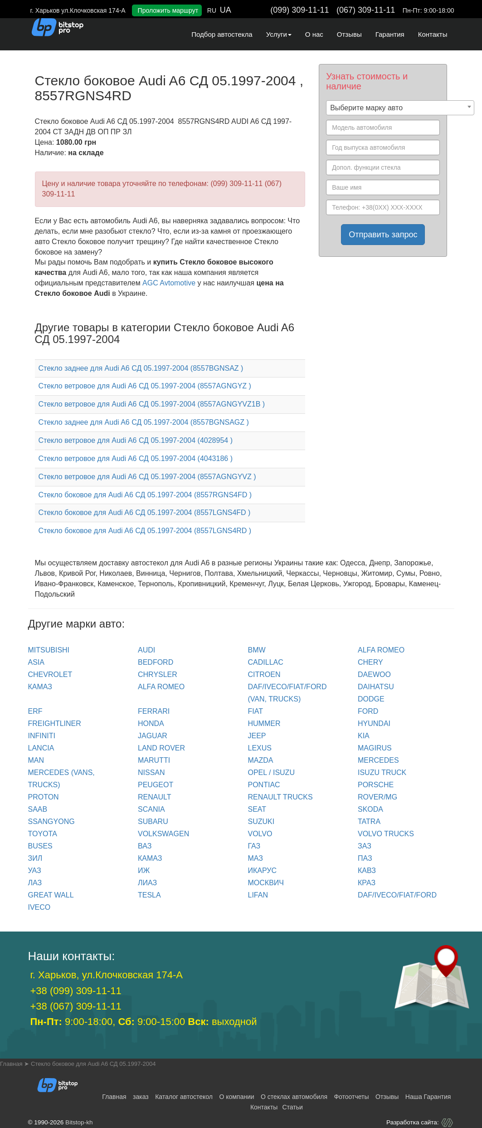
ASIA (36, 662)
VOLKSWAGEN (163, 834)
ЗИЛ (35, 858)
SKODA (370, 809)
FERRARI (154, 711)
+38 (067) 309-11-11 (76, 1006)
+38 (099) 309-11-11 (76, 990)
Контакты (433, 34)
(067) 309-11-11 (365, 10)
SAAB (38, 809)
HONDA (151, 723)
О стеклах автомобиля (294, 1096)
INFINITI (41, 736)
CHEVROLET (50, 674)
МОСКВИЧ (266, 883)
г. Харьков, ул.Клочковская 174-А (106, 975)
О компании (236, 1096)
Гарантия (389, 34)
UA (225, 10)
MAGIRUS (375, 748)
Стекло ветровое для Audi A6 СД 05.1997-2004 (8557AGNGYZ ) (145, 386)
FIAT (255, 711)
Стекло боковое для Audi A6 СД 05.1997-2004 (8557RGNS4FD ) (145, 495)
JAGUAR (152, 736)
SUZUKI (261, 821)
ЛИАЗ (147, 883)
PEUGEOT (155, 785)
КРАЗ (366, 883)
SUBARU (153, 821)
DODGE (371, 699)
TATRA (369, 821)
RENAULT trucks (280, 797)
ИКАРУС (262, 870)
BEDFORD (155, 662)
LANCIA (41, 748)
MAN (36, 760)
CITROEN (264, 674)
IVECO (39, 907)
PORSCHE (376, 785)
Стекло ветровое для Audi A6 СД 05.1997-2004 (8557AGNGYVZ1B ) (152, 404)
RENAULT (154, 797)
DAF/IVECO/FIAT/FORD (397, 895)
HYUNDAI (374, 723)
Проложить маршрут (168, 10)
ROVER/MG (377, 797)
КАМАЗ (40, 687)
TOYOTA (42, 834)
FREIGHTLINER (54, 723)
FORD (368, 711)
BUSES (40, 846)
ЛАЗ (35, 883)
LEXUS (260, 748)
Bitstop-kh (79, 1122)
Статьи (292, 1107)
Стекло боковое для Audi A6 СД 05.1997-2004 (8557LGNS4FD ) (145, 512)
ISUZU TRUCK (382, 772)
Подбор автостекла (221, 34)
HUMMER (264, 723)
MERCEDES (378, 760)
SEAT (257, 809)
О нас (314, 34)
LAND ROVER (161, 748)
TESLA (149, 895)
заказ (141, 1096)
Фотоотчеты (351, 1096)
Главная (114, 1096)
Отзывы (349, 34)
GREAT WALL (51, 895)
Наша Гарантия (428, 1096)
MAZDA (260, 760)
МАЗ (255, 858)
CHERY (370, 662)
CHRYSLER (157, 674)
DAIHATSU (376, 687)
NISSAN (151, 772)
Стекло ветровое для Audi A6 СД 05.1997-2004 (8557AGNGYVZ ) (147, 477)
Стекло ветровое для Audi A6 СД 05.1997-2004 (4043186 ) (136, 458)
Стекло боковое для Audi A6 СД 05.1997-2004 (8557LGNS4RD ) (145, 531)
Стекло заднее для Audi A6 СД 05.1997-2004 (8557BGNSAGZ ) (144, 422)
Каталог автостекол (184, 1096)
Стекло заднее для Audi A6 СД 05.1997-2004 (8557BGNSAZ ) (141, 368)
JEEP (257, 736)
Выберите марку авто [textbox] (366, 108)
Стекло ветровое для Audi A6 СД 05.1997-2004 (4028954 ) (136, 440)
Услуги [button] (279, 34)
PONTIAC (264, 785)
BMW (257, 650)
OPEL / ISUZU (271, 772)
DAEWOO (374, 674)
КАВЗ (367, 870)
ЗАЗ (364, 846)
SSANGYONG (51, 821)
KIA (364, 736)
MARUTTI (154, 760)
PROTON (43, 797)
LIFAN (258, 895)
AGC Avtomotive (168, 283)
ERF (35, 711)
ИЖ (144, 870)
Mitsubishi (49, 650)
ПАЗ (365, 858)
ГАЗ (254, 846)
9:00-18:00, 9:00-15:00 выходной (143, 1021)
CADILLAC (265, 662)
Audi (146, 650)
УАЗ (34, 870)
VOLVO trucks (386, 834)
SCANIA (151, 809)
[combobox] (400, 107)
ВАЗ (144, 846)
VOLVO (260, 834)
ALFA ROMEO (381, 650)
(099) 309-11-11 (299, 10)
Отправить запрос (383, 234)
